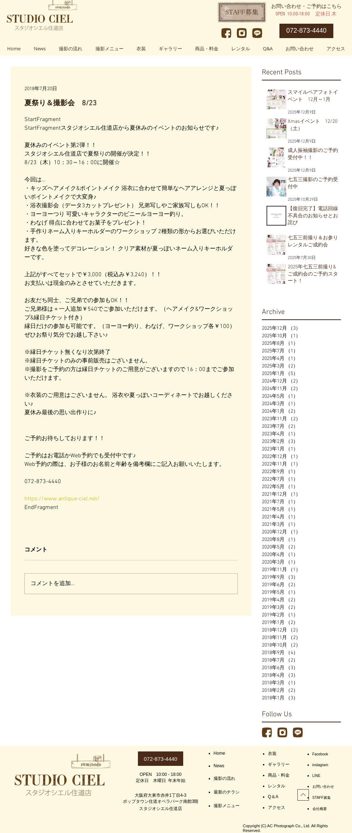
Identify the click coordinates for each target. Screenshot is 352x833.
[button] (109, 48)
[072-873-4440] (306, 31)
